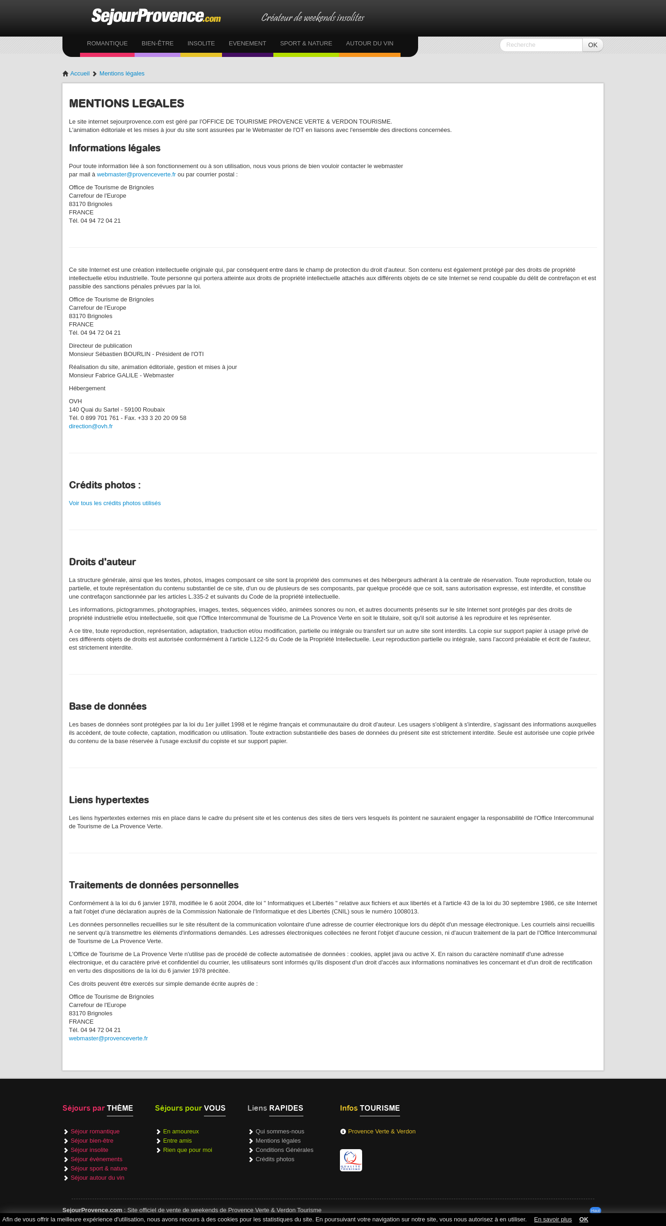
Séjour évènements (97, 1159)
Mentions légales (122, 73)
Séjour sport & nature (99, 1168)
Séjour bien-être (92, 1140)
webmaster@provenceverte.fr (136, 174)
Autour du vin (369, 43)
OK (593, 45)
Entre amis (177, 1140)
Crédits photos (275, 1159)
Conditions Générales (285, 1149)
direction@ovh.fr (91, 426)
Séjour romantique (95, 1131)
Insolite (201, 43)
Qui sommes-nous (280, 1131)
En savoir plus (553, 1219)
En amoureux (181, 1131)
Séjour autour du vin (97, 1177)
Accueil (76, 73)
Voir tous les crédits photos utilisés (115, 503)
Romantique (107, 43)
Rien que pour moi (187, 1149)
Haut (595, 1210)
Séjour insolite (90, 1149)
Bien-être (157, 43)
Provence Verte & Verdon (382, 1131)
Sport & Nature (306, 43)
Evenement (247, 43)
